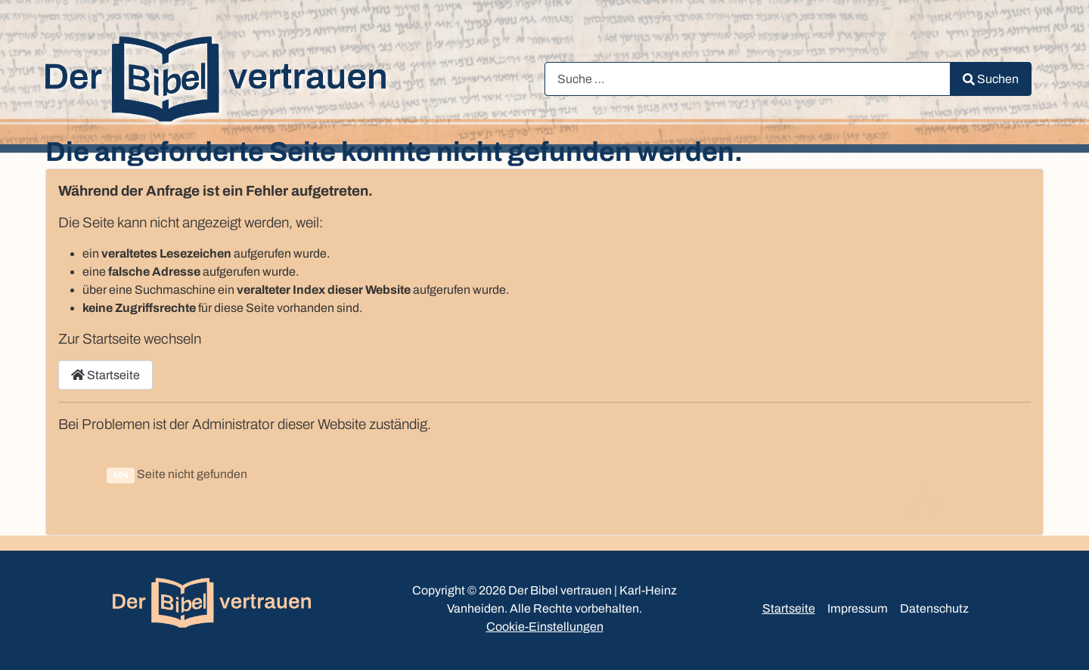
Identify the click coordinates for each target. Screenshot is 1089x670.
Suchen (991, 79)
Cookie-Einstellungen (544, 626)
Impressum (857, 608)
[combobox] (747, 79)
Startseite (105, 375)
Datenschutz (934, 608)
